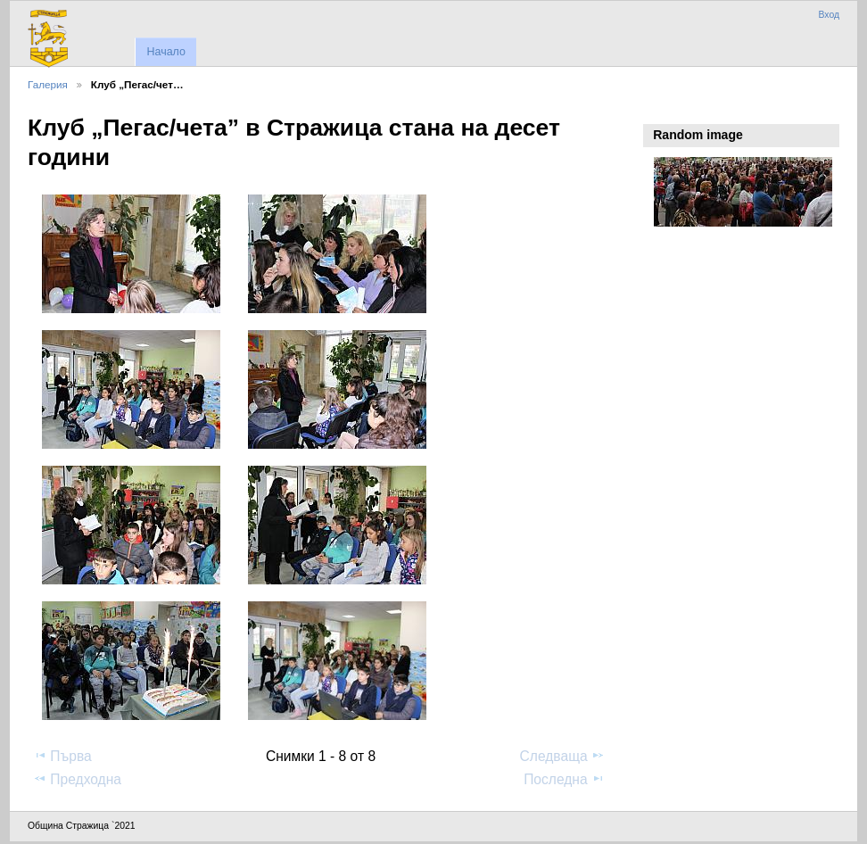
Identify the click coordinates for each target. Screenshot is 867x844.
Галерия (48, 84)
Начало (165, 52)
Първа (62, 756)
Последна (564, 779)
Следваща (562, 756)
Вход (828, 15)
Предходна (77, 779)
